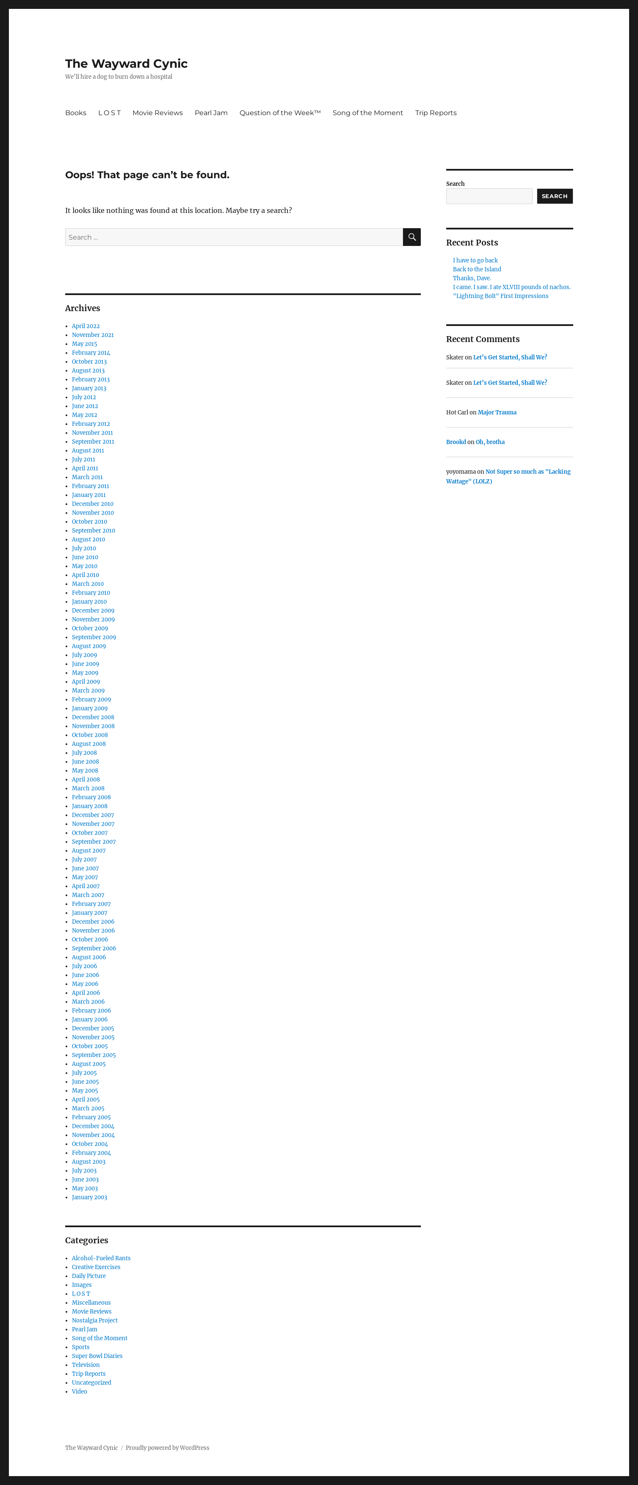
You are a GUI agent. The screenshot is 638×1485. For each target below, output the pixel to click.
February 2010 (91, 592)
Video (79, 1391)
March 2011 (87, 477)
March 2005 (88, 1108)
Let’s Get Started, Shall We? (510, 357)
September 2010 (93, 530)
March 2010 (88, 584)
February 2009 (91, 699)
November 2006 (93, 930)
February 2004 (91, 1153)
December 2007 (93, 815)
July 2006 (84, 966)
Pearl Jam (211, 113)
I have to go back (475, 260)
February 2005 (91, 1117)
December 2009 (93, 610)
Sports (81, 1347)
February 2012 (91, 424)
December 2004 (93, 1126)
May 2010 (84, 566)
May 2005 (85, 1090)
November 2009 (93, 619)
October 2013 (89, 361)
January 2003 (89, 1197)
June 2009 (85, 664)
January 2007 (90, 912)
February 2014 (91, 352)
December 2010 (92, 504)
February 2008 (91, 797)
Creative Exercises (96, 1267)
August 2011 (88, 450)
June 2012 (85, 406)
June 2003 (85, 1179)
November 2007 (93, 824)
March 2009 (88, 690)
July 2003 (84, 1170)
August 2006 (89, 957)
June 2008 (85, 761)
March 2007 (88, 895)
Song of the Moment (368, 113)
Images (82, 1285)
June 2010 (85, 557)
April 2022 (86, 326)
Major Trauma (497, 412)
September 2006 (94, 948)
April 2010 (85, 575)
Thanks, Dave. (472, 278)
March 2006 (88, 1001)
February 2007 (91, 904)
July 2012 (84, 397)
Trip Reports (436, 113)
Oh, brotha (490, 442)
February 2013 (91, 379)
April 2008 (86, 779)
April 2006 (86, 992)
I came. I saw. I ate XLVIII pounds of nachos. (512, 287)
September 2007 (94, 841)
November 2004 (93, 1135)
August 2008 (89, 744)
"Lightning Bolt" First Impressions (501, 296)
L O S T (109, 113)
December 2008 (93, 717)
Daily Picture (89, 1276)
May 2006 (85, 984)
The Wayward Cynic (126, 63)
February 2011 (90, 486)
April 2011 (85, 468)
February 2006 (91, 1010)
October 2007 (90, 832)
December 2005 (93, 1028)
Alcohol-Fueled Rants (101, 1258)
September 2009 (94, 637)
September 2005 (94, 1055)
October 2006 (90, 939)
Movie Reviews (158, 113)
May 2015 (84, 344)
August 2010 (88, 539)
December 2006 (93, 921)
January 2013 (89, 388)
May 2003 (85, 1188)
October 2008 (90, 735)
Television (86, 1365)
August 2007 (89, 850)
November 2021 (93, 335)
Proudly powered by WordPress (168, 1448)
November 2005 (93, 1037)
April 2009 (86, 681)
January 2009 (90, 708)
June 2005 (85, 1081)
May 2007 (85, 877)
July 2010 (84, 548)
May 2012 (84, 415)
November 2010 (93, 512)
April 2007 (86, 886)
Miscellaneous (91, 1302)
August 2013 (88, 370)
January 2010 (89, 601)
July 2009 (84, 655)
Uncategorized (91, 1382)
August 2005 (89, 1064)
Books (75, 113)
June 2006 (85, 975)
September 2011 (93, 441)
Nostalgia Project (95, 1320)
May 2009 (85, 672)
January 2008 (90, 806)
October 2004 (90, 1144)
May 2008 (85, 770)
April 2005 (86, 1099)
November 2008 (93, 726)
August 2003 (88, 1161)
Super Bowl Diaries (97, 1356)
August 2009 (89, 646)
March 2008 (88, 788)
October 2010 (89, 521)
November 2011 (92, 432)
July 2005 (84, 1072)
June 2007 (85, 868)
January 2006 (90, 1019)
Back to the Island (477, 269)
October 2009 (90, 628)
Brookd (456, 442)
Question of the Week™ (280, 113)
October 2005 (90, 1046)
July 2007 (84, 859)
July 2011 (83, 459)
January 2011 (89, 495)
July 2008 (84, 752)
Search (455, 184)
